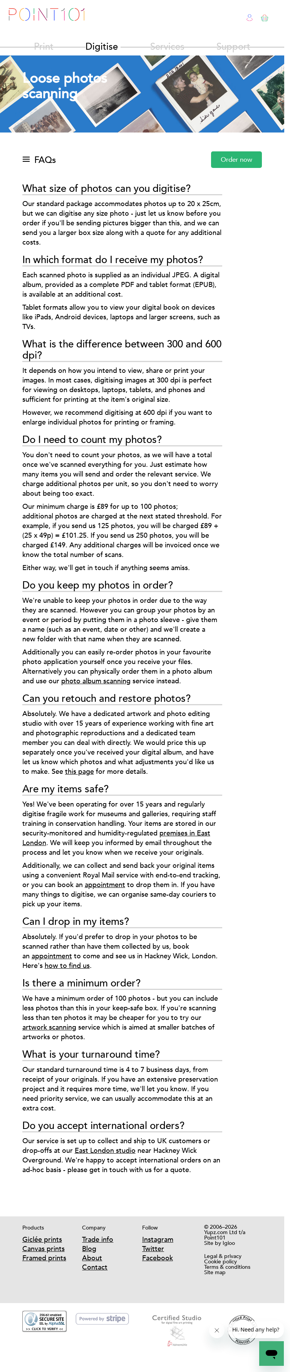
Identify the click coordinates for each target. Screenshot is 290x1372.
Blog (89, 1248)
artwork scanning (49, 1027)
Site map (215, 1272)
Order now (236, 160)
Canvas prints (43, 1248)
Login (250, 17)
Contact (94, 1267)
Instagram (157, 1239)
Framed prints (44, 1257)
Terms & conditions (227, 1266)
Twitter (153, 1248)
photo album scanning (96, 680)
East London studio (105, 1150)
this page (79, 771)
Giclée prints (42, 1239)
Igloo (229, 1242)
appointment (105, 884)
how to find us (67, 965)
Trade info (97, 1239)
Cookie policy (220, 1261)
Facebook (157, 1257)
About (92, 1257)
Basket (263, 16)
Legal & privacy (222, 1256)
